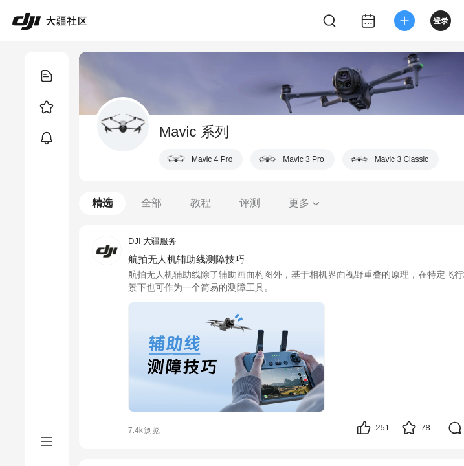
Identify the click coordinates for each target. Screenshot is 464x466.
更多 (305, 202)
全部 (151, 202)
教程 (200, 202)
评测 (249, 202)
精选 (102, 202)
